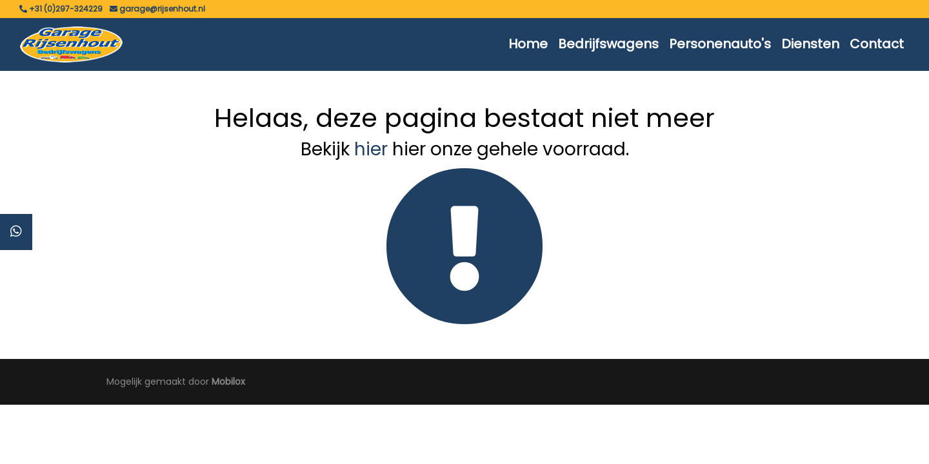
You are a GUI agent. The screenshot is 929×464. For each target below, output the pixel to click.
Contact (877, 44)
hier (371, 149)
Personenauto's (720, 44)
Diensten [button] (810, 44)
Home (528, 44)
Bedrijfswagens (608, 44)
